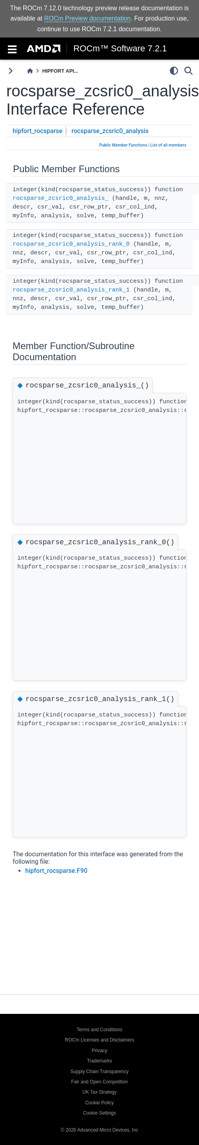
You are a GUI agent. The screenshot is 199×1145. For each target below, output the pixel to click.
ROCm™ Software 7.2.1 (120, 48)
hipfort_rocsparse (37, 131)
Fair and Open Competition (99, 1082)
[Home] (30, 71)
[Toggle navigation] (12, 48)
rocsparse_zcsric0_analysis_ (60, 198)
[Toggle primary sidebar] (10, 71)
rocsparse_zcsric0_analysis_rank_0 (71, 244)
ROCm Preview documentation (87, 18)
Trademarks (99, 1061)
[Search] (188, 70)
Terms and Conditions (99, 1029)
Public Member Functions (123, 145)
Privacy (99, 1050)
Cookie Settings (99, 1113)
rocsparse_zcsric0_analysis (110, 131)
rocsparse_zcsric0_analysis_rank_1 (71, 290)
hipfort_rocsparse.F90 (56, 888)
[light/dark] (174, 70)
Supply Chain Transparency (99, 1071)
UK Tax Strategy (99, 1092)
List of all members (168, 145)
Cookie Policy (99, 1103)
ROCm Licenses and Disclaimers (99, 1040)
